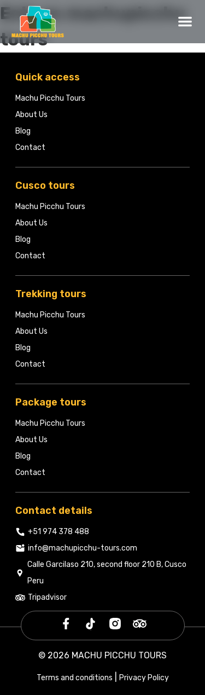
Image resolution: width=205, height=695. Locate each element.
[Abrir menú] (185, 21)
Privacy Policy (144, 677)
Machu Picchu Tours (50, 98)
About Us (31, 114)
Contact (30, 147)
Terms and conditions (75, 677)
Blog (23, 131)
